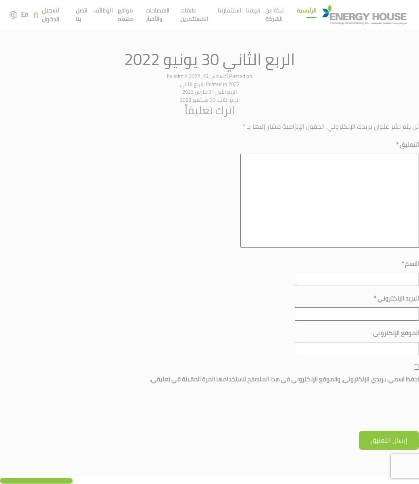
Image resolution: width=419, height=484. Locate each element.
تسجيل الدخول (50, 15)
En (24, 14)
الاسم (410, 264)
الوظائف (103, 10)
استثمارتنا (229, 10)
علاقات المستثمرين (194, 14)
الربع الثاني (191, 84)
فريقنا (253, 10)
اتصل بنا (82, 14)
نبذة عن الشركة (274, 14)
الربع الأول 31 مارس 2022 (209, 92)
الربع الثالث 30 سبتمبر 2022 (210, 100)
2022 (234, 84)
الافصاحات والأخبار (157, 14)
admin (180, 76)
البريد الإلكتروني (396, 298)
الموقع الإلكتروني (396, 333)
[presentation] (357, 411)
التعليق (407, 144)
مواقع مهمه (125, 14)
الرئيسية (307, 10)
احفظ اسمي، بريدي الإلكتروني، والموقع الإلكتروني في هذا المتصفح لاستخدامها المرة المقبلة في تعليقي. (284, 379)
